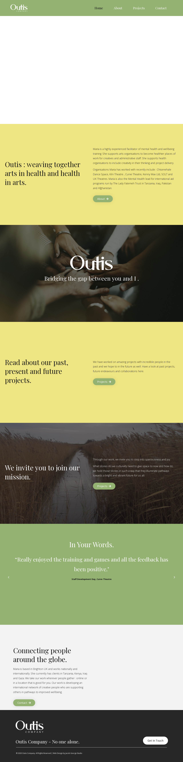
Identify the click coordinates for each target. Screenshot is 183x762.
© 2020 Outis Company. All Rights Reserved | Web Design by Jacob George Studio (49, 753)
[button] (8, 577)
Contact (161, 8)
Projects (139, 8)
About (118, 8)
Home (99, 8)
